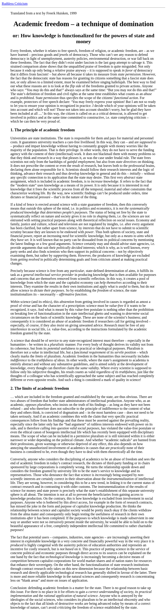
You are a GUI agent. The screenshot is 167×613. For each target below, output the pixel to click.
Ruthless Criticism (15, 3)
